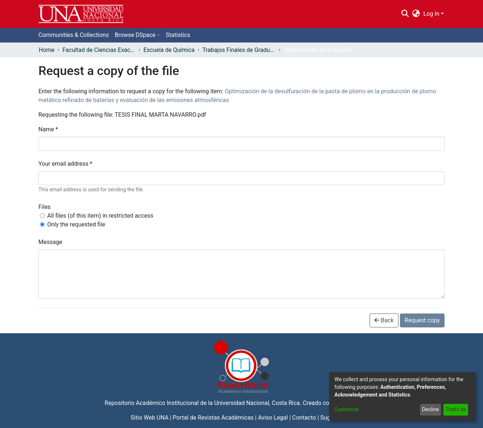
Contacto (304, 417)
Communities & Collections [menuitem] (73, 34)
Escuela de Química (169, 49)
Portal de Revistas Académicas (213, 417)
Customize (346, 409)
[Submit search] (404, 14)
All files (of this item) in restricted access (100, 215)
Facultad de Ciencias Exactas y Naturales (98, 49)
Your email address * (65, 163)
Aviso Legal (273, 417)
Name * (48, 129)
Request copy (422, 320)
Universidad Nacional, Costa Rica (257, 402)
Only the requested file (76, 224)
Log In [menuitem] (431, 13)
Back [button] (384, 320)
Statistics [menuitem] (178, 34)
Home (47, 49)
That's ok (455, 409)
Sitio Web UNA (149, 417)
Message (50, 242)
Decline (430, 409)
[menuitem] (416, 14)
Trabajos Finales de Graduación (239, 49)
